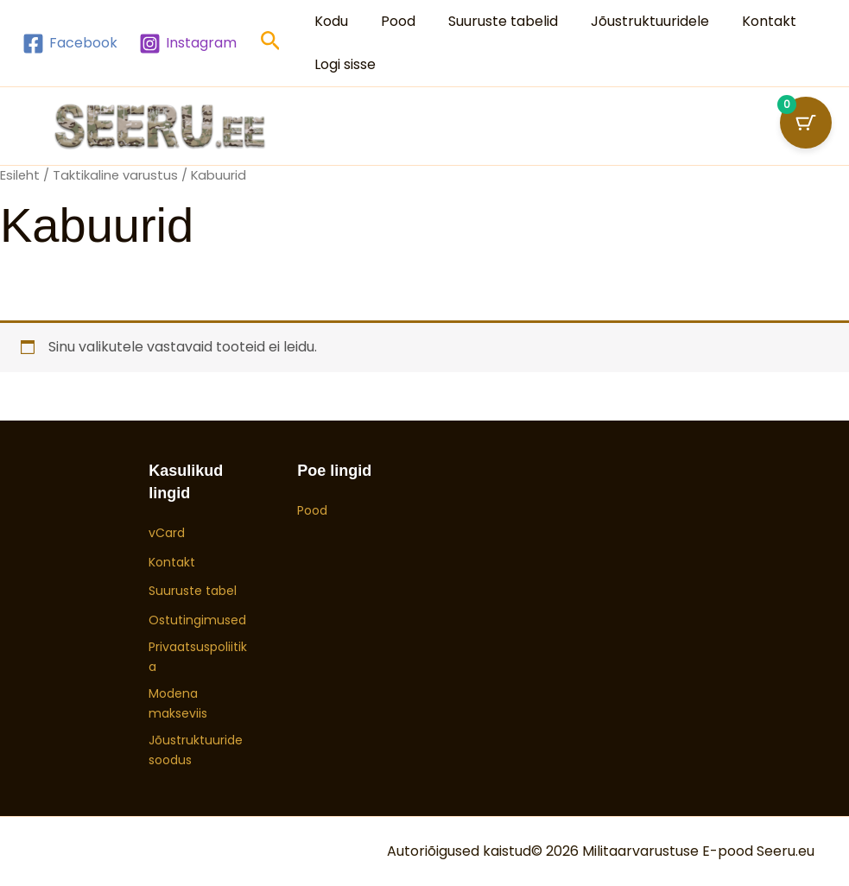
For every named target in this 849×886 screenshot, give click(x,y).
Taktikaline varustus (115, 175)
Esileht (20, 175)
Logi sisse (342, 64)
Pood (390, 21)
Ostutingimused (197, 620)
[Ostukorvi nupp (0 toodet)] (806, 123)
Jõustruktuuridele (632, 21)
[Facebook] (70, 43)
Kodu (328, 21)
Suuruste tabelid (490, 21)
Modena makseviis (178, 703)
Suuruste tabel (193, 590)
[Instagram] (188, 43)
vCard (167, 532)
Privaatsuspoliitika (198, 656)
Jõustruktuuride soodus (196, 749)
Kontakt (746, 21)
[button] (271, 43)
